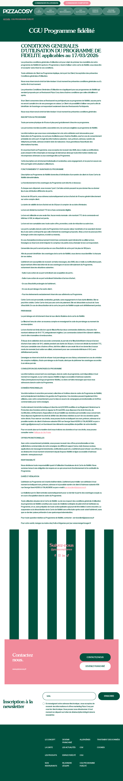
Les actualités (81, 11)
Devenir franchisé (111, 11)
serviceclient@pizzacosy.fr (75, 487)
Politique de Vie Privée (42, 432)
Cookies (101, 747)
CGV (81, 747)
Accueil (6, 19)
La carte (41, 11)
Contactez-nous (95, 657)
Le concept (50, 740)
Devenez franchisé (95, 666)
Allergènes (85, 740)
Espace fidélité (96, 11)
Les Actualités (68, 747)
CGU (81, 755)
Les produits (52, 11)
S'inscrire (109, 696)
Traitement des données (108, 740)
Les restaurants (66, 11)
